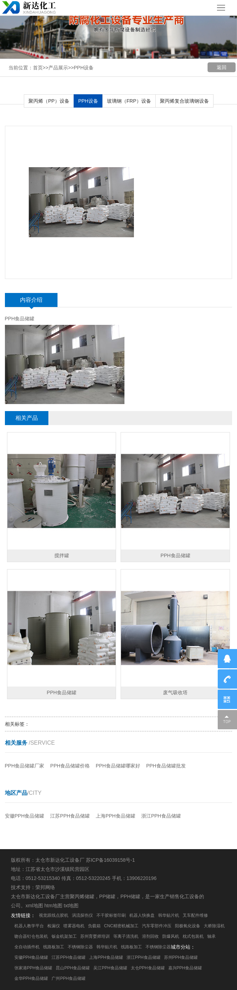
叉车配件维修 (195, 915)
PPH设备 (84, 67)
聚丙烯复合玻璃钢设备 (184, 101)
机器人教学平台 (29, 925)
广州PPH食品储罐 (69, 978)
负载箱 (94, 925)
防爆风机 (170, 936)
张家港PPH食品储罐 (33, 967)
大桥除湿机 (214, 925)
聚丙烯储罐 (82, 896)
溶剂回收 (150, 936)
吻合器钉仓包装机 (31, 936)
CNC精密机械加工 (121, 925)
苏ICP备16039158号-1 (110, 860)
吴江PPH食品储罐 (110, 967)
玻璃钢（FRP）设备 (129, 101)
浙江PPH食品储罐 (161, 816)
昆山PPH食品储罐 (73, 967)
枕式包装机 (193, 936)
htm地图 (53, 905)
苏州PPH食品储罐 (181, 957)
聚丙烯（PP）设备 (48, 101)
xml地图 (34, 905)
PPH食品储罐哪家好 (118, 766)
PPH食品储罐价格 (70, 766)
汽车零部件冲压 (156, 925)
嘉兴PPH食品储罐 (185, 967)
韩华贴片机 (168, 915)
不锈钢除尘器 (80, 946)
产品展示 (58, 67)
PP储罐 (107, 896)
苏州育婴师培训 (95, 936)
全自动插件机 (27, 946)
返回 (221, 67)
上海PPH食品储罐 (115, 816)
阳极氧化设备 (187, 925)
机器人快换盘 (142, 915)
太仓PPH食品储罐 (148, 967)
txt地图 (71, 905)
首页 (38, 67)
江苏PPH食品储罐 (70, 816)
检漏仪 (53, 925)
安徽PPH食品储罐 (25, 816)
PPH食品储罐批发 (166, 766)
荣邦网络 (45, 887)
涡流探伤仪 (82, 915)
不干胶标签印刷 (111, 915)
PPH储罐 (130, 896)
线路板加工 (53, 946)
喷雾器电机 (73, 925)
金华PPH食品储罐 (31, 978)
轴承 (211, 936)
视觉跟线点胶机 (53, 915)
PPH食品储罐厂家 (25, 766)
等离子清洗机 (125, 936)
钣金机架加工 (64, 936)
